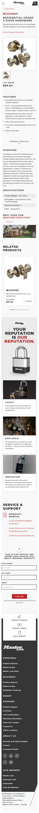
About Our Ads (7, 802)
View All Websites (11, 787)
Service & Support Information (13, 32)
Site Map (24, 804)
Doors (10, 222)
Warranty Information (12, 719)
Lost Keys (7, 711)
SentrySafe (8, 783)
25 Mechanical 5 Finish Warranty (21, 536)
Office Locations (10, 730)
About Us (9, 736)
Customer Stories (10, 749)
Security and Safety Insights (15, 741)
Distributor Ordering (12, 690)
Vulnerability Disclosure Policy (12, 800)
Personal (10, 658)
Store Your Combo (11, 723)
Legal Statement (7, 798)
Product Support (10, 707)
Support (9, 701)
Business (9, 677)
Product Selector (10, 663)
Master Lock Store (11, 671)
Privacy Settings (18, 796)
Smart (7, 696)
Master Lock (8, 776)
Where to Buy (9, 667)
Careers (6, 745)
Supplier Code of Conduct (10, 804)
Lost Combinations (11, 715)
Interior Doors (9, 9)
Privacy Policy (6, 796)
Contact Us (7, 726)
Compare (29, 301)
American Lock (9, 780)
